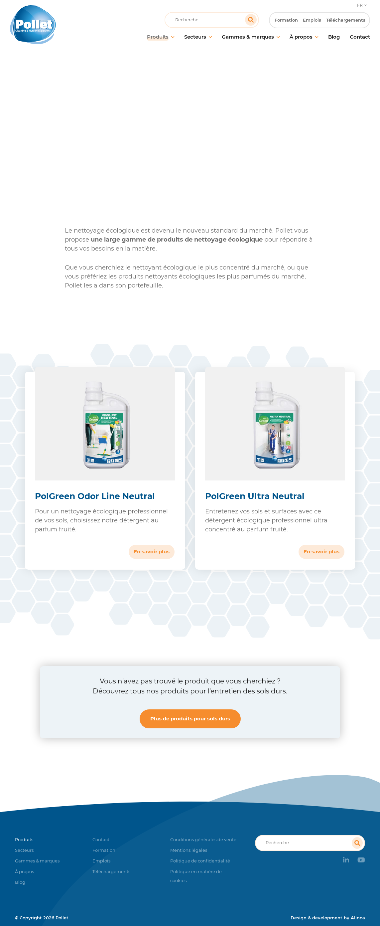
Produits (99, 134)
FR (360, 5)
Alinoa (358, 917)
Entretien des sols (140, 134)
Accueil (71, 134)
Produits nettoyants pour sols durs (213, 134)
